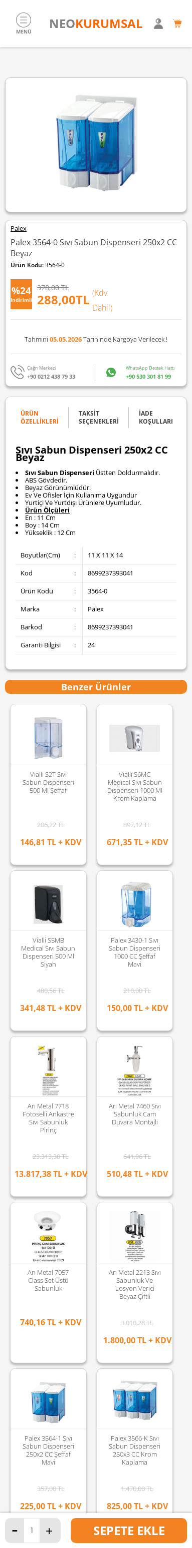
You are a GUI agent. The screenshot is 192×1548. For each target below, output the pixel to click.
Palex (19, 228)
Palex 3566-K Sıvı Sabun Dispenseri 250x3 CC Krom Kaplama (48, 952)
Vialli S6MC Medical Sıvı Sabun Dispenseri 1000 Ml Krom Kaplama (134, 786)
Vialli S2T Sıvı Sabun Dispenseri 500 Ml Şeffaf (48, 782)
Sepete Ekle (129, 1530)
